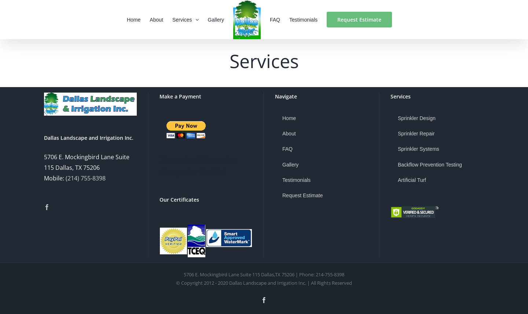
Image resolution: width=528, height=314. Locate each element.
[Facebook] (47, 207)
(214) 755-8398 (86, 178)
